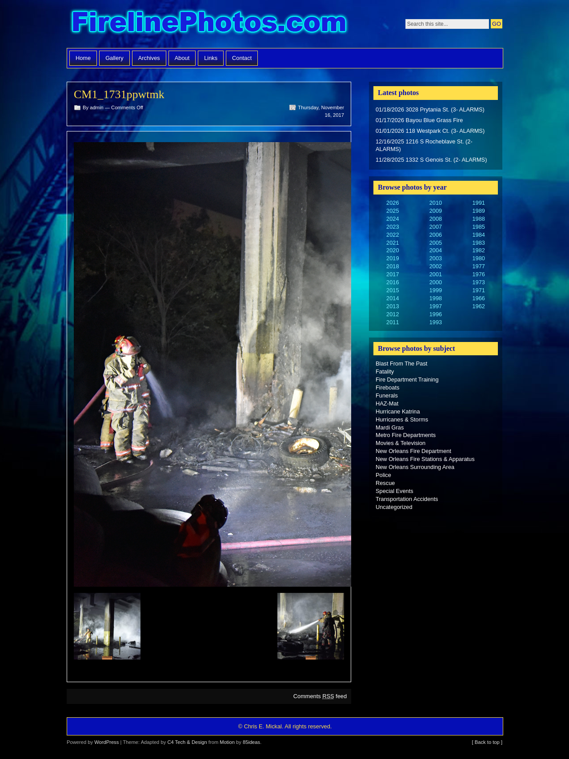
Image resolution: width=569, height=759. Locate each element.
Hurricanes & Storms (402, 419)
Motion (227, 742)
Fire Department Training (407, 379)
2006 (435, 234)
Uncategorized (394, 507)
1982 (478, 250)
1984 (478, 234)
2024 (392, 218)
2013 (392, 306)
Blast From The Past (401, 363)
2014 (392, 298)
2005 (435, 242)
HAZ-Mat (387, 403)
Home (83, 58)
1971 (478, 290)
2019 (392, 258)
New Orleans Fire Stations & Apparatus (425, 459)
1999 (435, 290)
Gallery (114, 58)
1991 (478, 202)
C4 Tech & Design (187, 742)
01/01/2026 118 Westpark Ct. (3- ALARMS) (430, 130)
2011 (392, 322)
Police (383, 475)
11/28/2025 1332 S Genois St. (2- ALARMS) (431, 159)
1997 (435, 306)
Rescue (385, 483)
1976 (478, 274)
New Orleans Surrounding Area (415, 467)
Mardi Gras (390, 427)
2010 (435, 202)
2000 (435, 282)
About (182, 58)
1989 (478, 210)
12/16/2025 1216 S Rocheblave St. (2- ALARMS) (424, 145)
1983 (478, 242)
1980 (478, 258)
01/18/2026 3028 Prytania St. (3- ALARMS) (430, 109)
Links (210, 58)
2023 (392, 226)
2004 (435, 250)
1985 (478, 226)
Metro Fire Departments (406, 435)
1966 (478, 298)
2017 (392, 274)
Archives (149, 58)
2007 (435, 226)
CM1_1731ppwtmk (119, 94)
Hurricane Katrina (398, 411)
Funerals (387, 395)
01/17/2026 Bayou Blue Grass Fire (419, 120)
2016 (392, 282)
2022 (392, 234)
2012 (392, 314)
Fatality (385, 371)
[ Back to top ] (487, 742)
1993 (435, 322)
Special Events (394, 491)
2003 (435, 258)
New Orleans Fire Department (413, 451)
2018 (392, 266)
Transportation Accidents (407, 499)
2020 (392, 250)
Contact (242, 58)
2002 (435, 266)
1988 (478, 218)
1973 (478, 282)
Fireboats (387, 387)
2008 (435, 218)
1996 (435, 314)
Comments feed (320, 696)
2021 (392, 242)
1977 (478, 266)
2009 (435, 210)
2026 (392, 202)
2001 (435, 274)
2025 (392, 210)
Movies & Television (400, 443)
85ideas (251, 742)
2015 (392, 290)
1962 (478, 306)
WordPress (106, 742)
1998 (435, 298)
